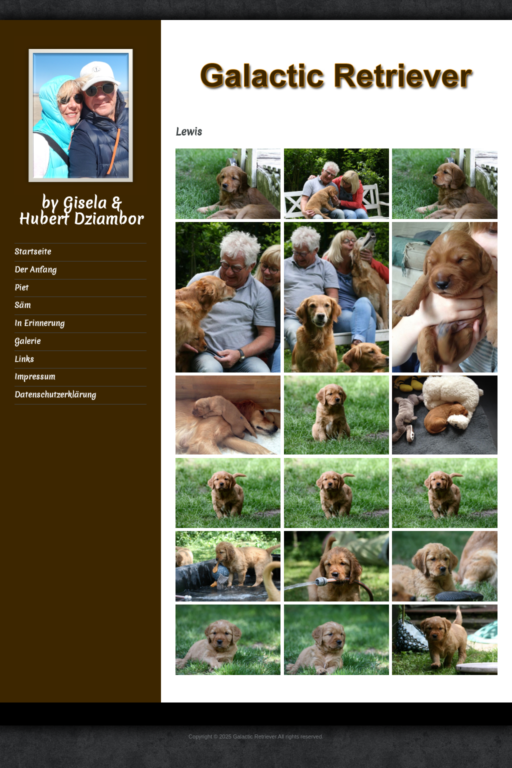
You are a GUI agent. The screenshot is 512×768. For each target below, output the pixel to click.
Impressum (34, 377)
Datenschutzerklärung (55, 395)
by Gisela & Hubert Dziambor (80, 211)
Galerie (27, 341)
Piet (21, 287)
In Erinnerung (39, 323)
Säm (22, 305)
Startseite (32, 251)
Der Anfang (35, 269)
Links (24, 359)
